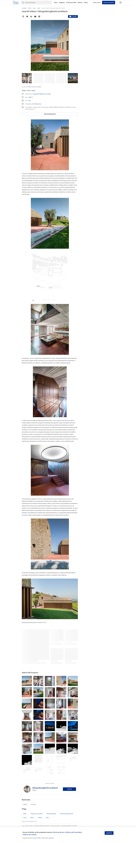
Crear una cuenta (109, 3)
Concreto (33, 804)
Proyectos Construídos (36, 814)
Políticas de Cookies (29, 834)
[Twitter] (27, 16)
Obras (56, 2)
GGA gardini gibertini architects (42, 94)
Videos (86, 2)
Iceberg (40, 817)
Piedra (25, 804)
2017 (29, 101)
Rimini (32, 817)
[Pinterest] (39, 16)
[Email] (35, 16)
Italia (33, 91)
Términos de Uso (58, 832)
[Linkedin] (31, 16)
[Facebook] (23, 16)
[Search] (38, 2)
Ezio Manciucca (36, 104)
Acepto (109, 833)
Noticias (80, 2)
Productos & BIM (71, 2)
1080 (30, 97)
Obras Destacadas (51, 814)
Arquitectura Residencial (66, 814)
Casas (24, 91)
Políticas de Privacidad (73, 832)
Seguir (69, 789)
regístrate (51, 838)
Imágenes (62, 2)
